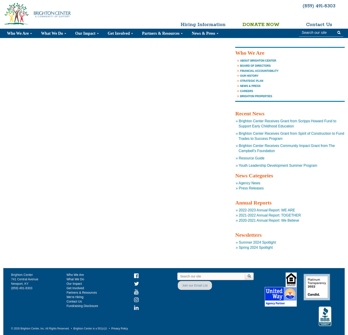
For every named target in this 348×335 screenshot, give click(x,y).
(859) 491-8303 (319, 6)
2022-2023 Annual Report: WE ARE (267, 210)
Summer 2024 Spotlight (257, 242)
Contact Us (319, 25)
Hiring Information (203, 25)
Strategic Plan (251, 80)
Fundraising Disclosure (82, 306)
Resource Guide (252, 158)
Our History (249, 75)
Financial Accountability (259, 70)
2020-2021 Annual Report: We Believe (269, 220)
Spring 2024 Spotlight (256, 247)
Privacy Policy (119, 328)
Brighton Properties (256, 96)
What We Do (53, 33)
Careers (246, 91)
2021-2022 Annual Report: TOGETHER (270, 215)
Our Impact (87, 33)
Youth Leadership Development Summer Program (278, 165)
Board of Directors (255, 65)
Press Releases (251, 188)
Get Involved (120, 33)
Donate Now (261, 25)
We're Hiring (75, 297)
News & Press (205, 33)
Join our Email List (195, 285)
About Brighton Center (258, 60)
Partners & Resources (162, 33)
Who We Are (19, 33)
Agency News (249, 183)
